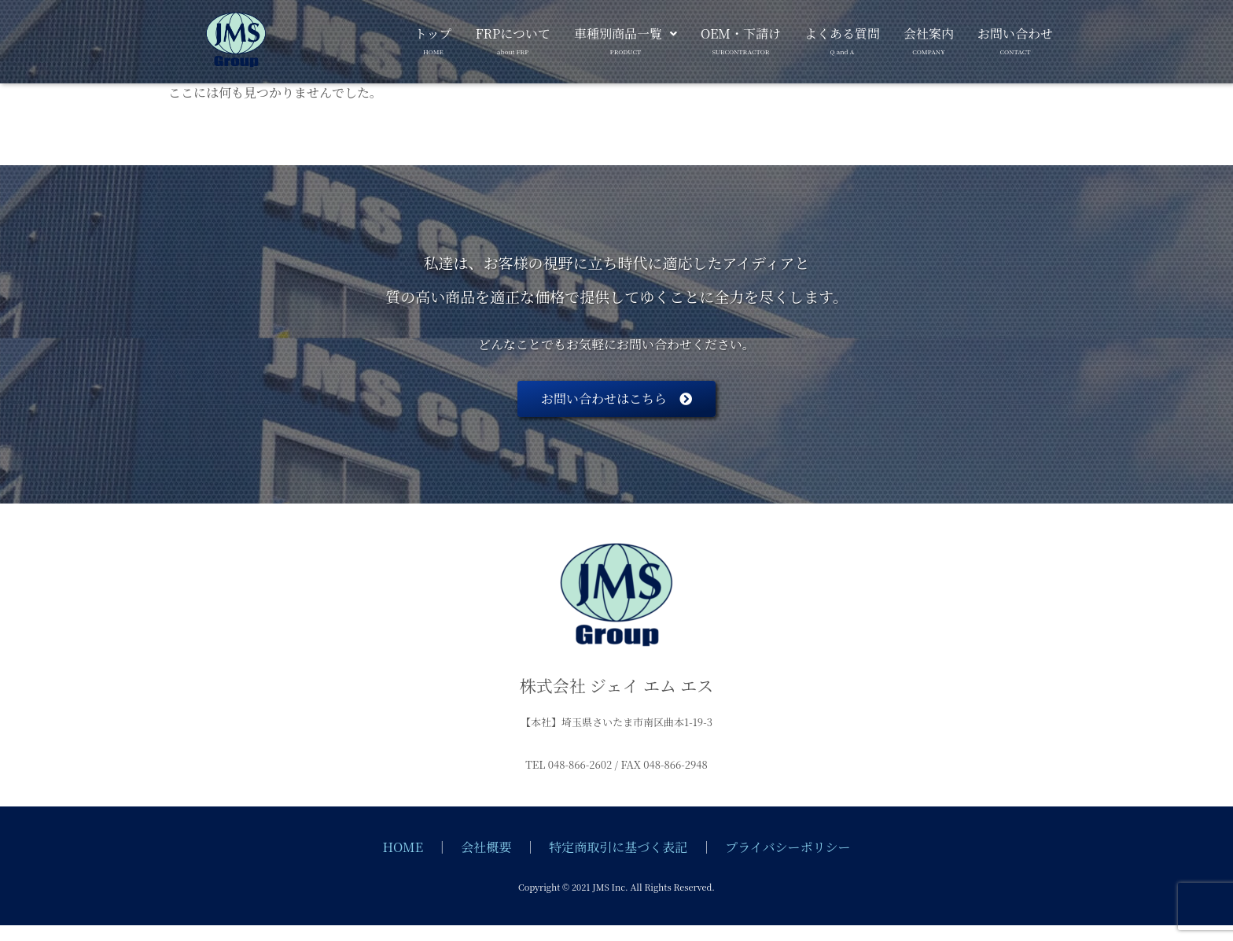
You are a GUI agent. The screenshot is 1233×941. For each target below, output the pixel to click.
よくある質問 (842, 38)
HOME (403, 847)
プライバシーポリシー (787, 847)
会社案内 (929, 38)
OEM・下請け (741, 38)
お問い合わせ (1015, 38)
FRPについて (513, 38)
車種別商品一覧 (625, 38)
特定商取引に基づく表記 (618, 847)
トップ (433, 38)
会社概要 (486, 847)
